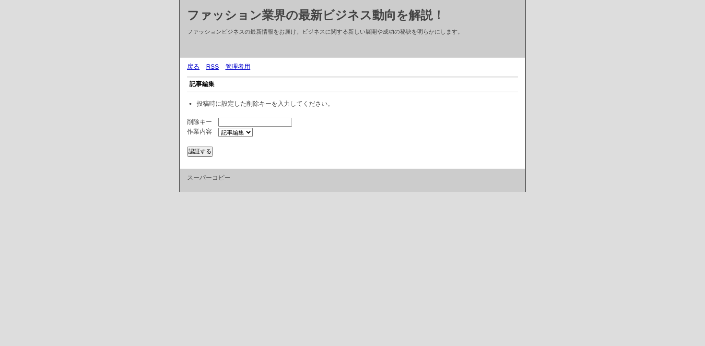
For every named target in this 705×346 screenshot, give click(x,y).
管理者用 (237, 66)
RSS (212, 66)
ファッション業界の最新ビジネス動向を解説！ (316, 15)
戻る (193, 66)
